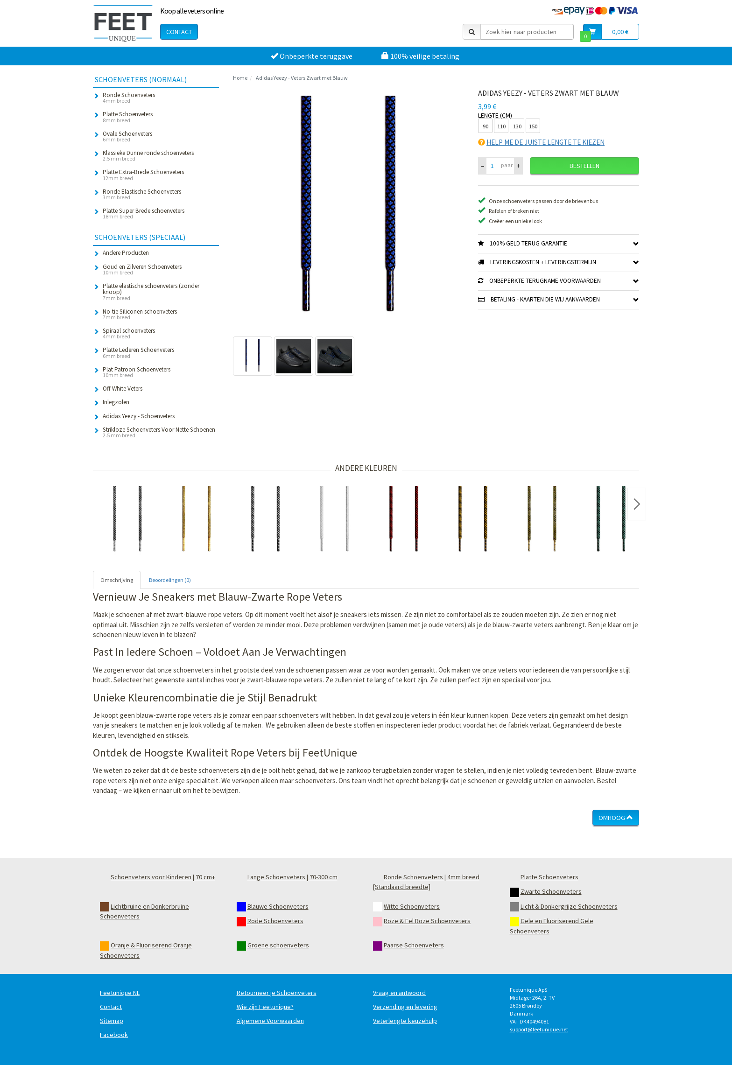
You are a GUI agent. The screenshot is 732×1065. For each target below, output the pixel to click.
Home (240, 77)
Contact (179, 32)
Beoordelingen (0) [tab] (170, 579)
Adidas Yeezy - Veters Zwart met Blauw (302, 77)
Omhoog (615, 817)
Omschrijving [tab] (116, 579)
